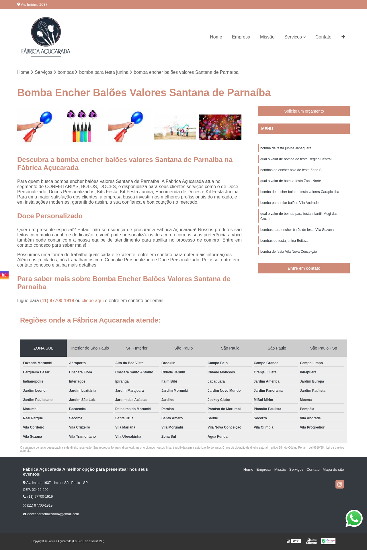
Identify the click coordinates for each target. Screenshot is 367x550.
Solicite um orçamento (304, 111)
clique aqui (93, 300)
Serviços (293, 36)
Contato (323, 36)
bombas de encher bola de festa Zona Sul (292, 170)
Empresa (241, 36)
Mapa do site (333, 470)
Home (216, 36)
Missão (267, 36)
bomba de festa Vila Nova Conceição (288, 252)
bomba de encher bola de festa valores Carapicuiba (299, 192)
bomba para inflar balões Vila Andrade (289, 203)
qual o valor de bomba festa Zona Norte (290, 181)
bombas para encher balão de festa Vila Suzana (297, 230)
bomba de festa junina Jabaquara (285, 148)
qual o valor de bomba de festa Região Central (295, 159)
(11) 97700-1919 (57, 300)
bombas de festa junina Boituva (284, 241)
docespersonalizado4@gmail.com (51, 514)
